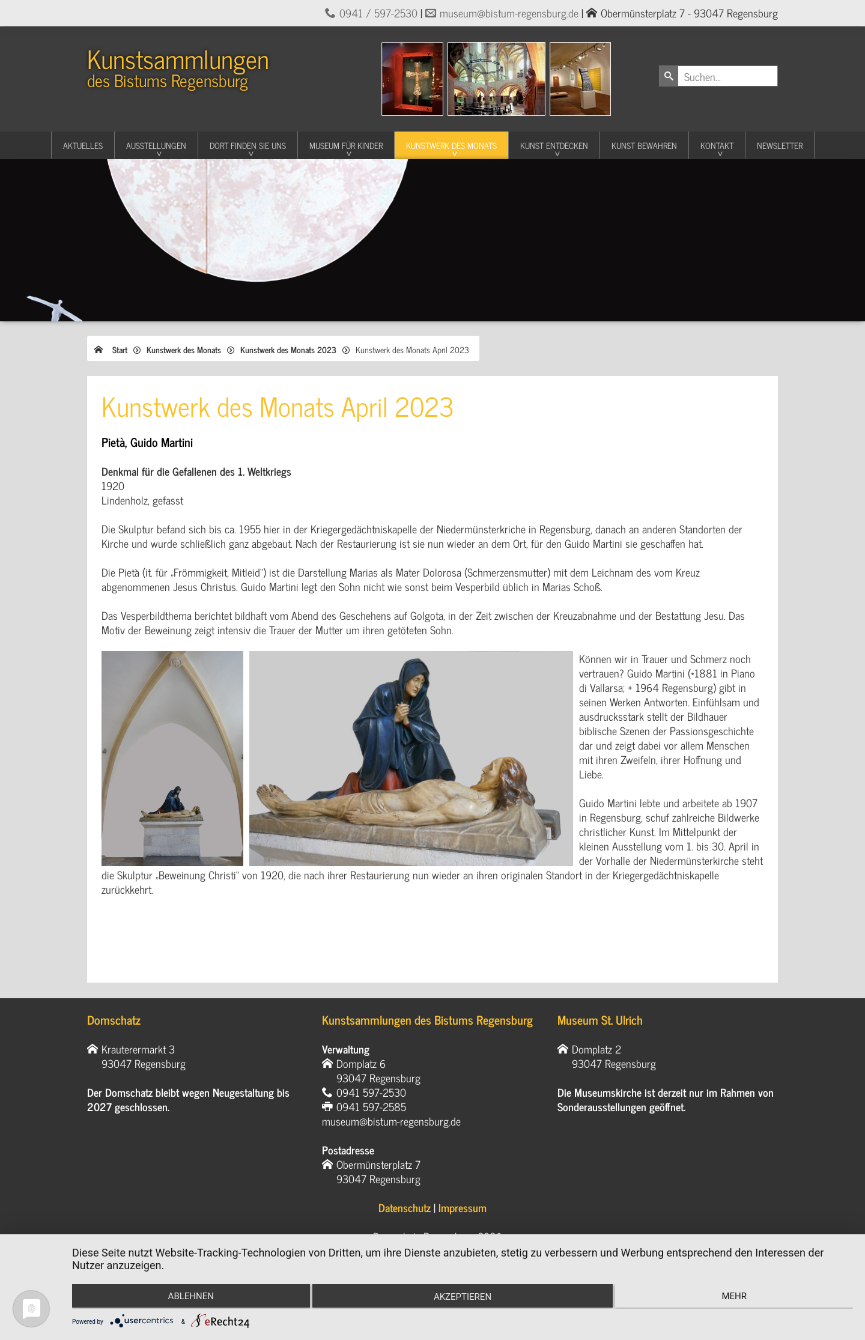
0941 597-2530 (371, 1092)
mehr (737, 1296)
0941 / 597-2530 (378, 13)
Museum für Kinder (346, 145)
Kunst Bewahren (644, 145)
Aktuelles (83, 145)
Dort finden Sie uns (248, 145)
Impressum (463, 1207)
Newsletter (780, 145)
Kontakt (716, 145)
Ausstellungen (156, 145)
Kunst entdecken (554, 145)
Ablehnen (188, 1296)
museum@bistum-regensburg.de (509, 13)
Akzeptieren (462, 1298)
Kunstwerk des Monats (451, 145)
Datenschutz (404, 1207)
